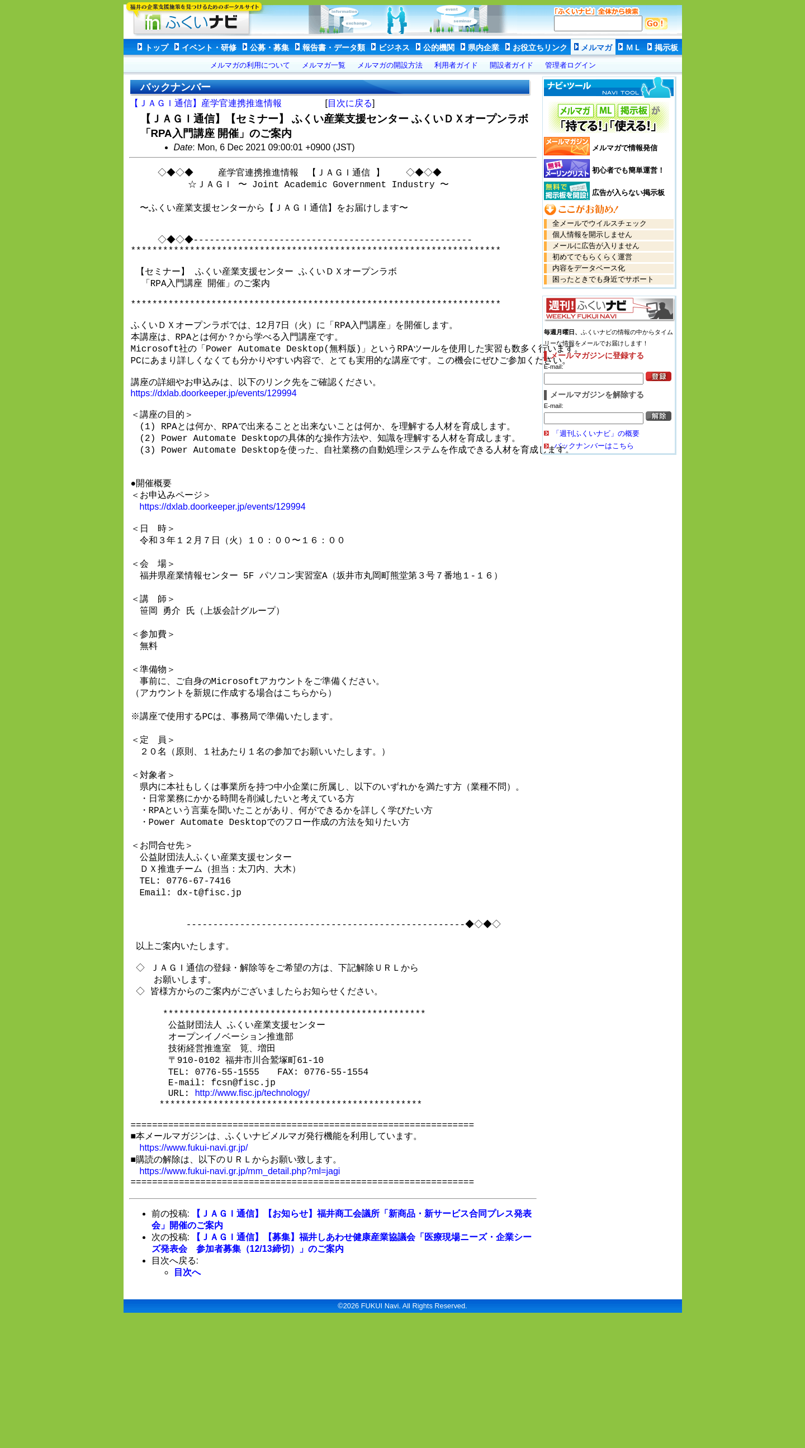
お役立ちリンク (540, 47)
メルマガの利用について (250, 65)
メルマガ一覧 (323, 65)
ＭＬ (633, 47)
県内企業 (483, 47)
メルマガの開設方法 (390, 65)
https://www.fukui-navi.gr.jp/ (194, 1267)
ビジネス (394, 47)
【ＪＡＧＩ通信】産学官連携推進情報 (206, 103)
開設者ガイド (511, 65)
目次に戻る (350, 103)
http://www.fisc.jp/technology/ (252, 1204)
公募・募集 (269, 47)
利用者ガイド (456, 65)
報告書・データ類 (333, 47)
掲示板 (666, 47)
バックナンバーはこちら (593, 445)
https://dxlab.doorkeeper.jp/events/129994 (214, 426)
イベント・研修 (209, 47)
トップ (156, 47)
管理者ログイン (570, 65)
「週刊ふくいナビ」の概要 (596, 433)
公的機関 (438, 47)
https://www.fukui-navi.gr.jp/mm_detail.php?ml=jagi (240, 1293)
